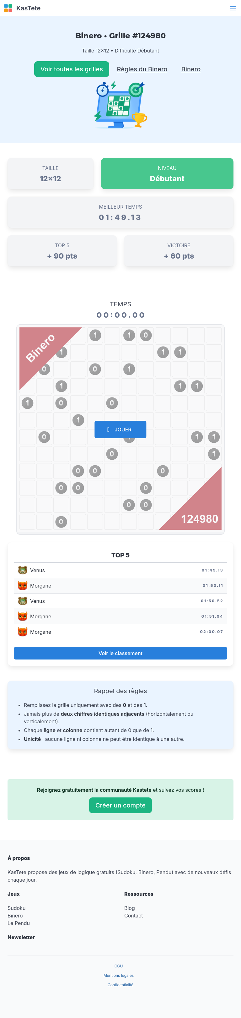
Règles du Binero (142, 69)
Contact (133, 915)
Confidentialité (120, 984)
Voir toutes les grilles (71, 69)
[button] (233, 8)
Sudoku (16, 908)
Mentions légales (119, 975)
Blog (129, 908)
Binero (191, 69)
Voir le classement (120, 653)
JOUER (119, 429)
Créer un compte (120, 805)
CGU (119, 966)
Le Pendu (19, 923)
